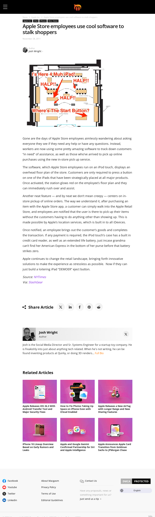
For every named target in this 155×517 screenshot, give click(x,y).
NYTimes (40, 277)
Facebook (13, 480)
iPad (36, 21)
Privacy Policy (48, 487)
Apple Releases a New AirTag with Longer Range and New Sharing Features (114, 408)
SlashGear (35, 282)
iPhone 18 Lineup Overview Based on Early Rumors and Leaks (38, 447)
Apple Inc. (35, 17)
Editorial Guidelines (52, 500)
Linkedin (12, 500)
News (25, 17)
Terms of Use (48, 493)
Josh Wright (35, 51)
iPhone (43, 21)
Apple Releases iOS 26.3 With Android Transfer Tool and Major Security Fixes (39, 408)
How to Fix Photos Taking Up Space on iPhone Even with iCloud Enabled (76, 408)
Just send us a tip (89, 498)
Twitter (11, 493)
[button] (148, 7)
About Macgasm (50, 480)
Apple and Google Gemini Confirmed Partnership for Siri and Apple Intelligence (77, 447)
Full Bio (99, 353)
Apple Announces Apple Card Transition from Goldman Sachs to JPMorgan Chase (114, 447)
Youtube (12, 487)
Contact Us (91, 480)
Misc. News (53, 21)
